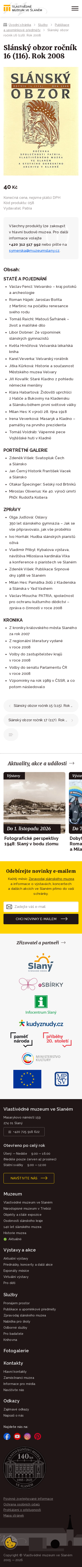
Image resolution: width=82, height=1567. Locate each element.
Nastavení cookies (10, 1543)
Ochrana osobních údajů (21, 1504)
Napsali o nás (13, 1415)
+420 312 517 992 (25, 244)
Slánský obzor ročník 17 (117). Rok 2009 (41, 720)
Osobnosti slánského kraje (23, 1221)
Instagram (27, 1436)
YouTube (17, 1436)
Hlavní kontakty (15, 1371)
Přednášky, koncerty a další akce (28, 1264)
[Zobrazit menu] (74, 8)
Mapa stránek (13, 1515)
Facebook (6, 1436)
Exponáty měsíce (16, 1270)
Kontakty (13, 1363)
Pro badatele (13, 1333)
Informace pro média (19, 1384)
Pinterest (37, 1436)
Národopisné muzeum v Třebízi (27, 1208)
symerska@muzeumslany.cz (34, 250)
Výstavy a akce (19, 1250)
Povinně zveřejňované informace (28, 1499)
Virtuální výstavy (16, 1277)
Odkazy (11, 1400)
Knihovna (10, 1340)
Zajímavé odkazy (16, 1409)
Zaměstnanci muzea (18, 1377)
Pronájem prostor (16, 1303)
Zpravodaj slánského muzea (51, 879)
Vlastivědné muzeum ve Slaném (27, 1202)
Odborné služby (15, 1327)
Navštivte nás (23, 1178)
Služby (43, 25)
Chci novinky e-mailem (36, 919)
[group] (34, 809)
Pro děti (9, 1283)
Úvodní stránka (20, 25)
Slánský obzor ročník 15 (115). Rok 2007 (46, 706)
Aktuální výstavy (15, 1258)
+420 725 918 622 (26, 1132)
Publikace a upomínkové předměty (10, 734)
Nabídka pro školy (16, 1321)
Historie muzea (14, 1233)
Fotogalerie (16, 1350)
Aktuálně (12, 1239)
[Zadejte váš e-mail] (41, 907)
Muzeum (12, 1194)
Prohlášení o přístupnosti (22, 1510)
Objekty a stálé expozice (22, 1214)
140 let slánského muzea (22, 1227)
